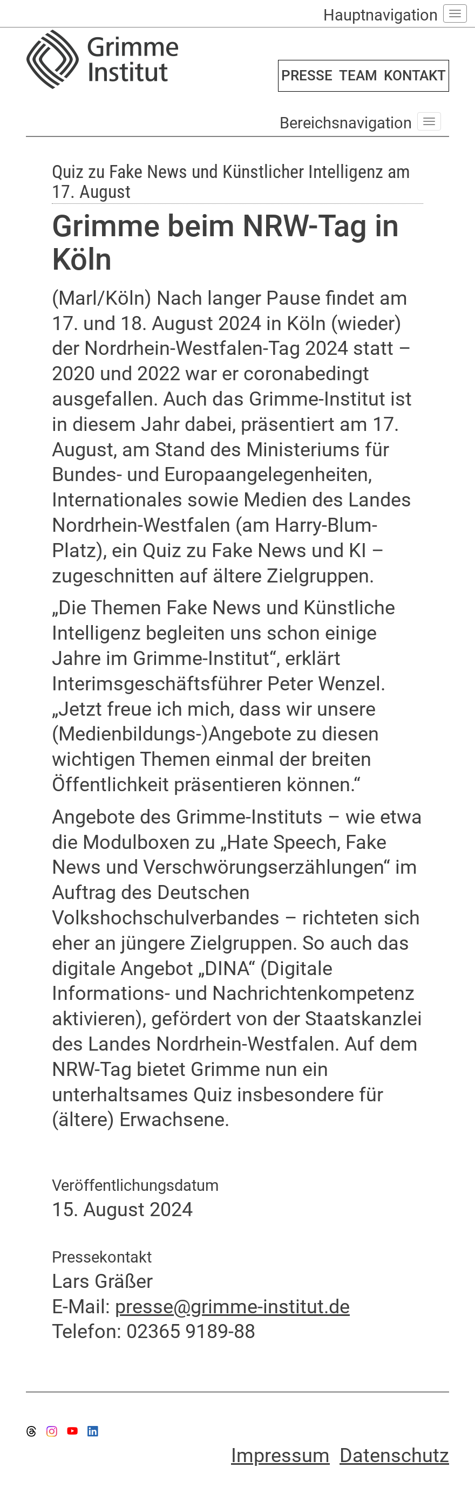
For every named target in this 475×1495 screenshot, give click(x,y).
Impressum (280, 1455)
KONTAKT (415, 75)
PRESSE (306, 75)
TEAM (358, 75)
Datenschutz (394, 1455)
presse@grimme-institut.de (232, 1306)
